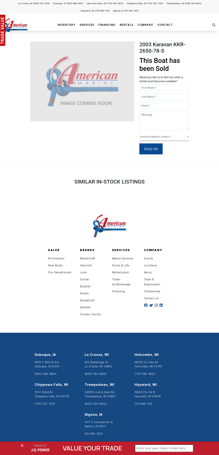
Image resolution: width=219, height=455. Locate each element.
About (148, 272)
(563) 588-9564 (75, 3)
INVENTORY (67, 24)
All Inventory (56, 258)
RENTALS (127, 24)
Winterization (120, 272)
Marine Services (122, 258)
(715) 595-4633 (115, 3)
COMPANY (145, 24)
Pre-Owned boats (59, 272)
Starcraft (86, 265)
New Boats (55, 265)
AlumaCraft (87, 300)
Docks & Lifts (121, 265)
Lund (83, 272)
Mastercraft (87, 258)
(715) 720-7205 (155, 3)
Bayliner (85, 286)
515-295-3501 (131, 10)
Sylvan (84, 279)
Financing (118, 291)
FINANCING (107, 24)
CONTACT (165, 24)
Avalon (84, 293)
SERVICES (87, 24)
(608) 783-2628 (41, 3)
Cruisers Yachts (90, 314)
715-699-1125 (143, 403)
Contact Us (151, 298)
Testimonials (152, 291)
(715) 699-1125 (102, 10)
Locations (150, 265)
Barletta (85, 307)
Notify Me (151, 149)
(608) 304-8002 (193, 3)
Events (148, 258)
